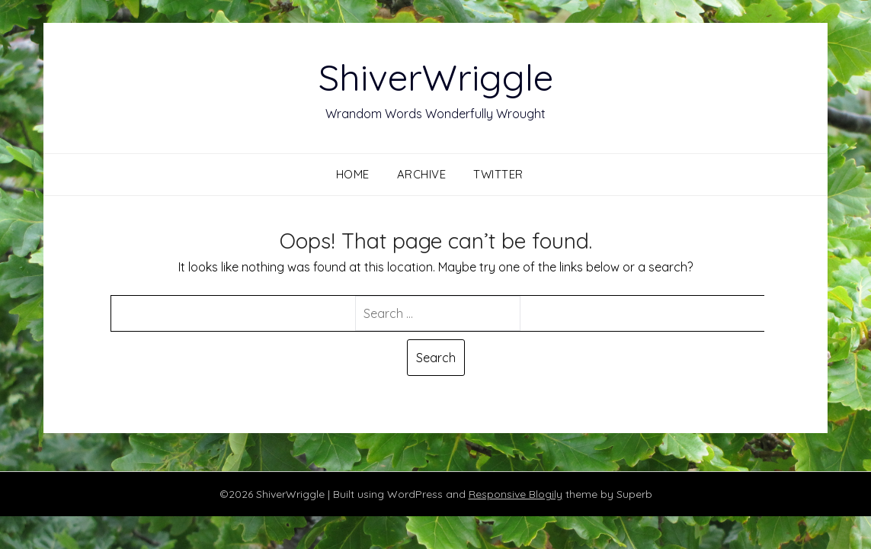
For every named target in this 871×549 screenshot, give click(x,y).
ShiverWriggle (436, 77)
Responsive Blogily (515, 494)
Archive (422, 174)
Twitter (498, 174)
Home (353, 174)
